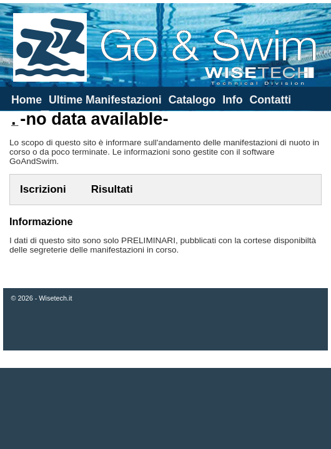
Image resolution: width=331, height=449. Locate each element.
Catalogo (192, 100)
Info (232, 100)
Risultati (112, 189)
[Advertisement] (166, 408)
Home (26, 100)
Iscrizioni (43, 189)
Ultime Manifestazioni (105, 100)
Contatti (270, 100)
